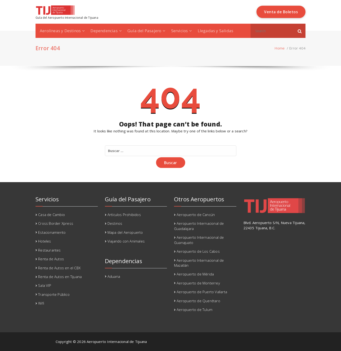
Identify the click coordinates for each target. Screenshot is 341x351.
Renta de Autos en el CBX (59, 268)
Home (279, 48)
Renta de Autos (51, 258)
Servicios (179, 30)
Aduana (114, 276)
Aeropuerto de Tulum (194, 309)
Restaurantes (49, 250)
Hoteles (44, 241)
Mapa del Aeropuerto (125, 232)
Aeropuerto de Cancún (196, 214)
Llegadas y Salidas (215, 30)
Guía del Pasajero (144, 30)
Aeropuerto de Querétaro (198, 300)
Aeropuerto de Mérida (195, 274)
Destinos (115, 223)
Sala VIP (44, 285)
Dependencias (103, 30)
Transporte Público (54, 294)
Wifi (41, 303)
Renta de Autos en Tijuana (60, 276)
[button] (299, 30)
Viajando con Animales (126, 241)
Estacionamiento (52, 232)
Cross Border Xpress (55, 223)
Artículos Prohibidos (124, 214)
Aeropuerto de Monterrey (198, 283)
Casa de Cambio (51, 214)
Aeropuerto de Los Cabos (198, 251)
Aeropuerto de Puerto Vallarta (202, 291)
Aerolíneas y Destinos (60, 30)
